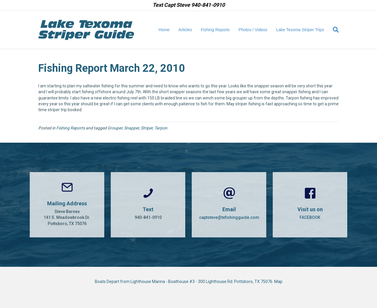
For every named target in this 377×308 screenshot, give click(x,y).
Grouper (115, 128)
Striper (147, 128)
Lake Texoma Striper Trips (300, 29)
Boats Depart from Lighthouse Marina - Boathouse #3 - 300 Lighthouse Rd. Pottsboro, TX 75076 (184, 281)
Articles (185, 29)
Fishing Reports (215, 29)
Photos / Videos (253, 29)
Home (164, 29)
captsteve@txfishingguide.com (229, 217)
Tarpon (160, 128)
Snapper (131, 128)
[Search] (333, 29)
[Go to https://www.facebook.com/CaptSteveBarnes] (310, 204)
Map (278, 281)
